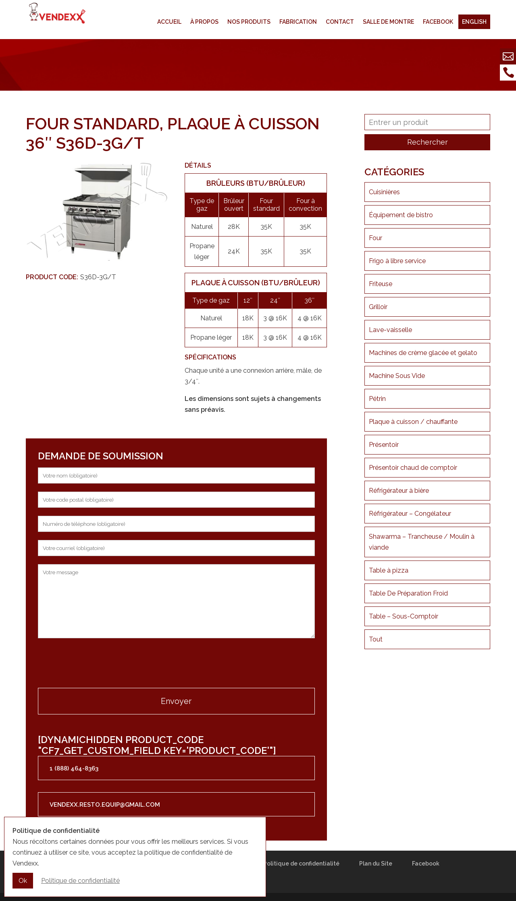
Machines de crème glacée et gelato (423, 353)
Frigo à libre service (397, 261)
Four (375, 238)
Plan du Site (375, 863)
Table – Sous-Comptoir (403, 616)
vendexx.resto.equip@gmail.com (105, 804)
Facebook (438, 22)
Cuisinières (384, 192)
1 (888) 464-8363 (74, 768)
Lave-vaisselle (390, 330)
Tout (376, 639)
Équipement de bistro (401, 215)
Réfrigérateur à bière (399, 490)
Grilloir (378, 307)
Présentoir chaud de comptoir (413, 467)
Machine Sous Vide (397, 376)
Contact (340, 22)
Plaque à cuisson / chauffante (413, 422)
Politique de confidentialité (301, 863)
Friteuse (380, 284)
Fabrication (298, 22)
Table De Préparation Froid (408, 593)
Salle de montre (388, 22)
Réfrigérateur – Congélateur (410, 513)
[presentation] (99, 664)
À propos (204, 22)
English (474, 22)
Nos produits (248, 22)
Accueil (169, 22)
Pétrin (377, 399)
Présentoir (384, 444)
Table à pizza (388, 570)
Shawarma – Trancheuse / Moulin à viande (421, 542)
